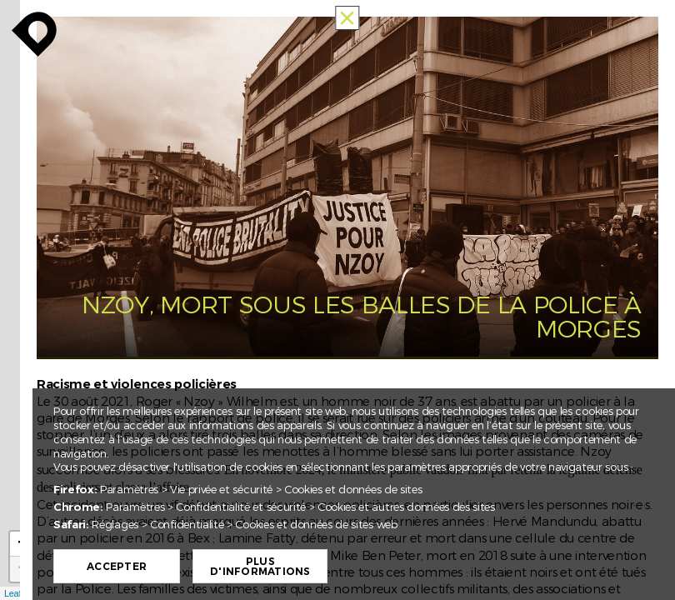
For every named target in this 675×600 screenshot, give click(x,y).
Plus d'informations (260, 566)
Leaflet (17, 593)
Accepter (117, 566)
